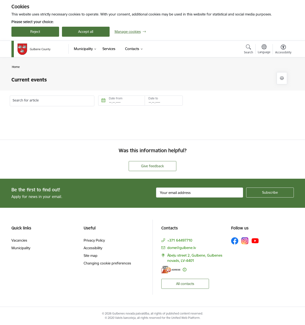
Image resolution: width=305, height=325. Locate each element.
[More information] (184, 269)
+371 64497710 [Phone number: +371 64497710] (179, 240)
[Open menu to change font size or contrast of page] (283, 50)
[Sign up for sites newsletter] (270, 193)
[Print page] (282, 78)
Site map (90, 255)
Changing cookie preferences (107, 263)
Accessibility (93, 248)
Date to (153, 98)
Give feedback (152, 166)
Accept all (85, 31)
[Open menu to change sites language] (264, 49)
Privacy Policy (94, 240)
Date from (115, 98)
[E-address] (170, 270)
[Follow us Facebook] (234, 240)
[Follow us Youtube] (255, 241)
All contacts (185, 283)
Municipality (20, 248)
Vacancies (19, 240)
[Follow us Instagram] (245, 240)
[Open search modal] (248, 50)
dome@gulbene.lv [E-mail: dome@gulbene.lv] (181, 247)
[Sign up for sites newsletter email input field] (199, 193)
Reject (35, 31)
